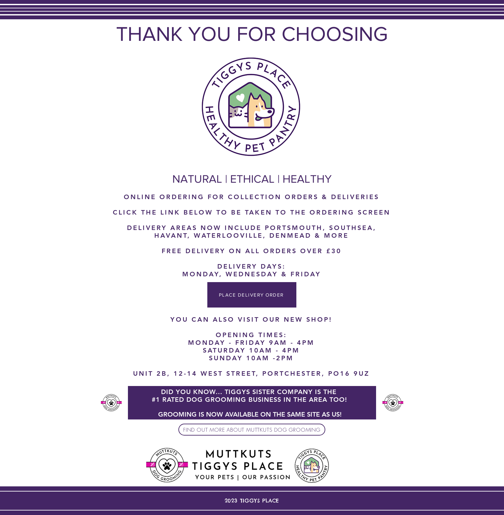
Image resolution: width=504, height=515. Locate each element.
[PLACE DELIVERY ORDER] (251, 295)
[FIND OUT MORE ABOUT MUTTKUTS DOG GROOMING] (251, 430)
